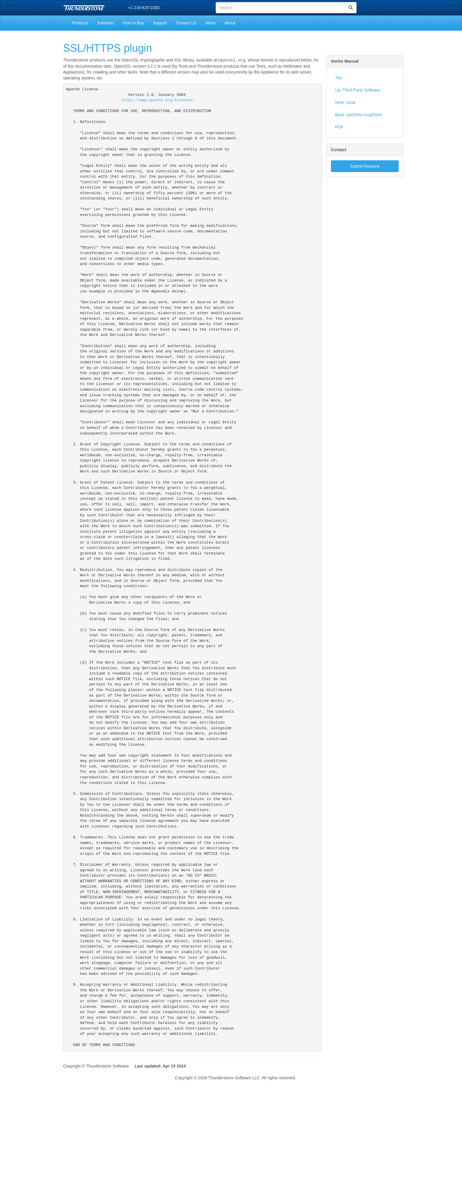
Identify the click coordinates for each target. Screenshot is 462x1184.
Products (80, 23)
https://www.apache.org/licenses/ (158, 101)
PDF (339, 127)
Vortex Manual (345, 61)
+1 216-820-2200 (143, 7)
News (210, 23)
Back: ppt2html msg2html (358, 114)
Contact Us (186, 23)
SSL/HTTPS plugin (107, 48)
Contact (338, 149)
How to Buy (133, 23)
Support (160, 23)
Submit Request (365, 166)
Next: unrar (345, 102)
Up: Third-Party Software (358, 90)
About (230, 23)
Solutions (105, 23)
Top (338, 77)
